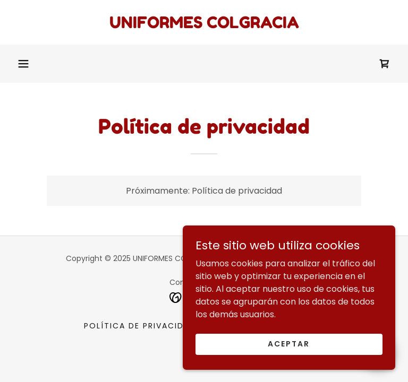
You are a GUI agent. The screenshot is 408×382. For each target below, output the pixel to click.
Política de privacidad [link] (140, 325)
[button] (23, 63)
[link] (204, 25)
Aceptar (289, 343)
